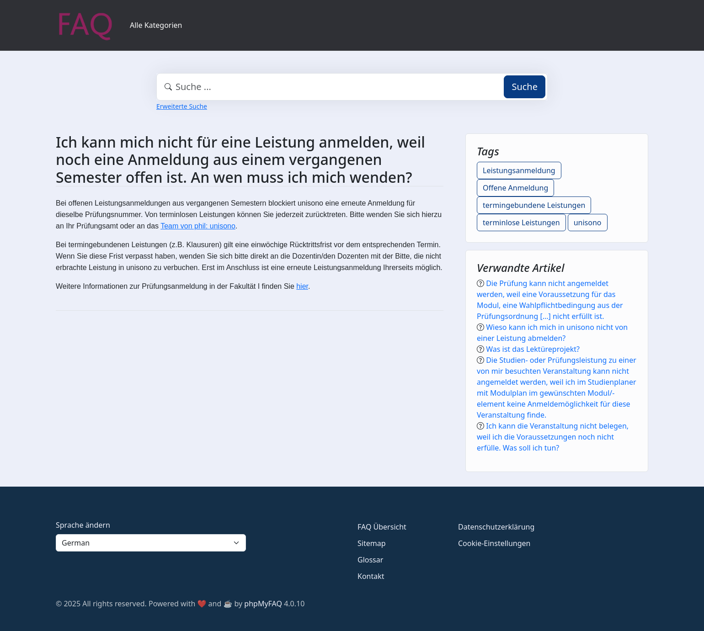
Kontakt (370, 576)
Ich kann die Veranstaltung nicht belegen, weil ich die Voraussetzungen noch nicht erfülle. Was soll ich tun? (553, 437)
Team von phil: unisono (197, 226)
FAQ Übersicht (381, 527)
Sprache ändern (83, 525)
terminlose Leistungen (521, 222)
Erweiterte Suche (181, 106)
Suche (525, 86)
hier (302, 286)
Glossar (370, 560)
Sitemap (371, 543)
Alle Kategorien (156, 25)
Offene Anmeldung (515, 188)
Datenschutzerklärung (496, 527)
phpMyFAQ (263, 604)
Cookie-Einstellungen (494, 543)
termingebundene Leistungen (534, 205)
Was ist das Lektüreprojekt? (533, 349)
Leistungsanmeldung (519, 170)
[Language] (151, 542)
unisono (588, 222)
